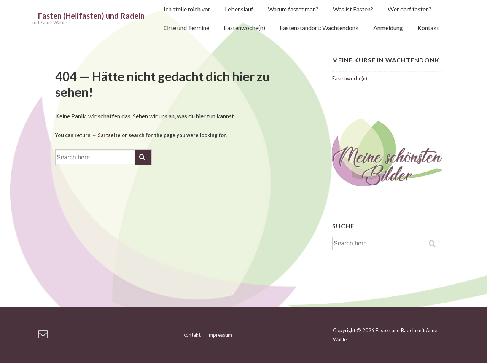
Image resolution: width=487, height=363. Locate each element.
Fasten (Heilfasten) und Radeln (91, 15)
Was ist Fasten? (353, 9)
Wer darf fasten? (409, 9)
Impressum (219, 335)
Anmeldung (388, 27)
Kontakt (428, 27)
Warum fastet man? (293, 9)
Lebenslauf (239, 9)
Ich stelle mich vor (187, 9)
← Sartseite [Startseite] (106, 135)
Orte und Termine (186, 27)
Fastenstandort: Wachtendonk (319, 27)
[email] (44, 336)
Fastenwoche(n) (244, 27)
